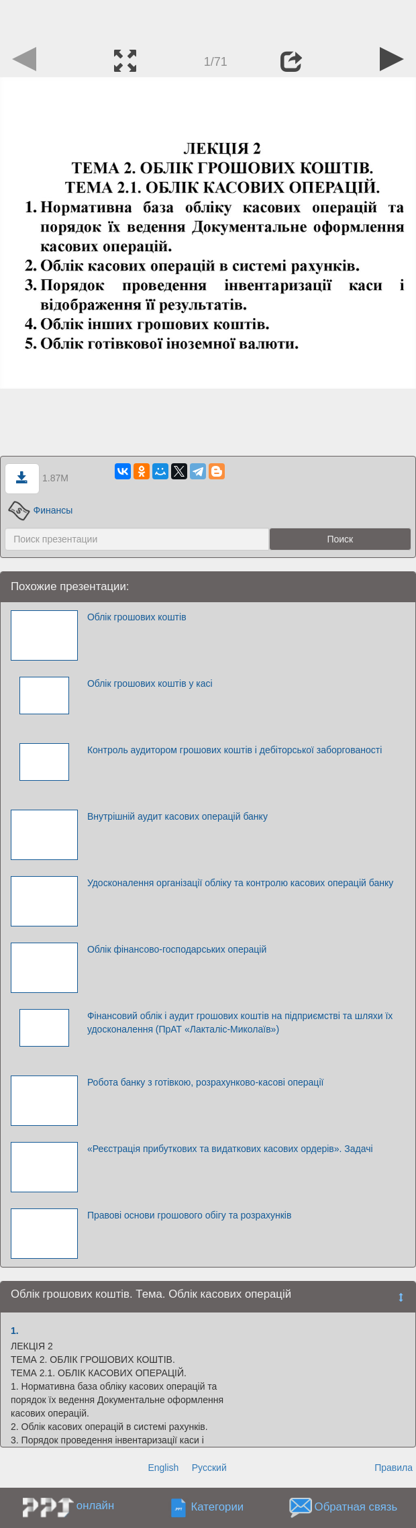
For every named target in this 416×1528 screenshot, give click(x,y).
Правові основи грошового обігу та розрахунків (189, 1215)
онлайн (95, 1505)
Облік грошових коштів (137, 617)
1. (15, 1330)
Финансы (40, 510)
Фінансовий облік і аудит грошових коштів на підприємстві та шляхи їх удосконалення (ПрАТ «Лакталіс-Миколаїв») (240, 1022)
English (163, 1467)
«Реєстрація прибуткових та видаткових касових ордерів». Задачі (230, 1148)
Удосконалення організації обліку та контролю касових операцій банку (240, 882)
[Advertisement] (208, 20)
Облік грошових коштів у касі (150, 683)
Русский (209, 1467)
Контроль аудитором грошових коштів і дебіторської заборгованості (234, 750)
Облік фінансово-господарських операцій (176, 949)
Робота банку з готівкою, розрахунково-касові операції (205, 1082)
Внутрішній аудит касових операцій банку (177, 816)
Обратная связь (356, 1506)
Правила (393, 1467)
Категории (217, 1506)
